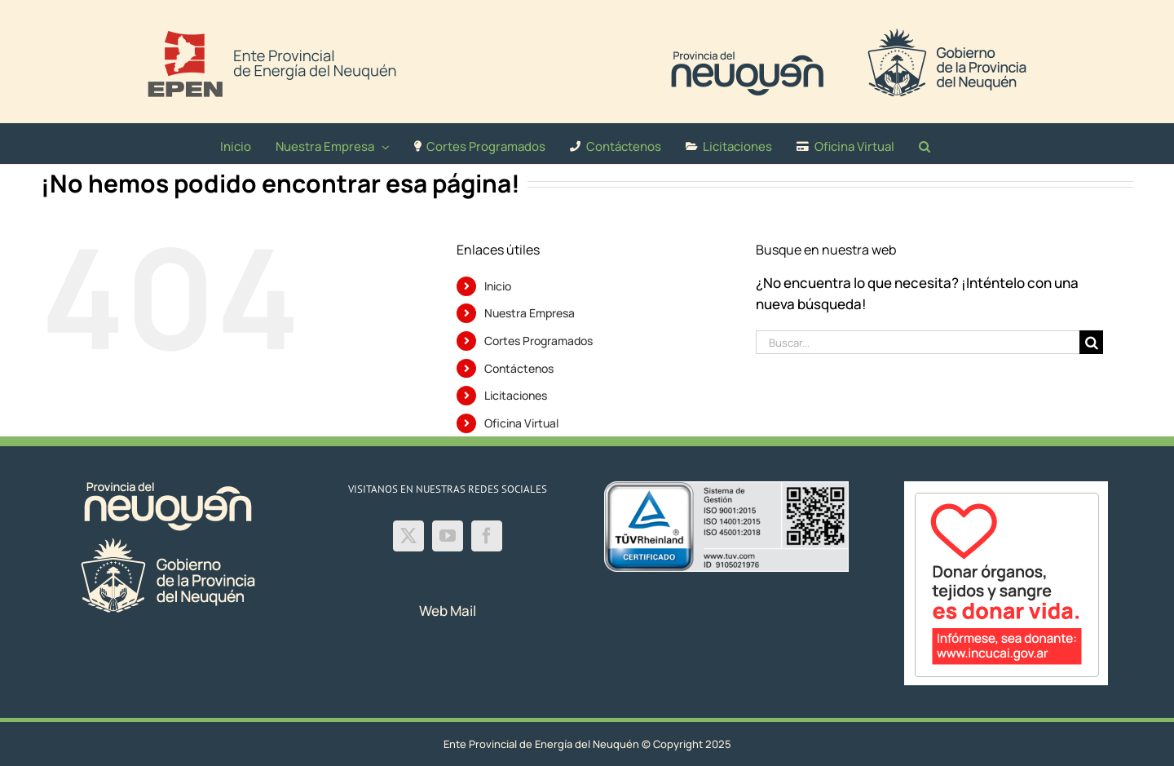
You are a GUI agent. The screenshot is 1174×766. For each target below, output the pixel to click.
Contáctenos (519, 368)
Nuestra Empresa (529, 313)
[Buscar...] (918, 342)
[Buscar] (1091, 342)
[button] (924, 143)
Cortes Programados (538, 340)
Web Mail (447, 610)
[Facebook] (486, 535)
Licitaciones (515, 395)
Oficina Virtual (521, 423)
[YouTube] (447, 535)
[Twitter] (408, 535)
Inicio (497, 286)
